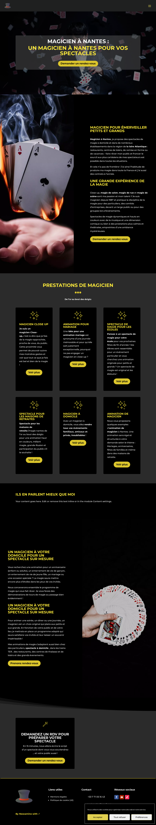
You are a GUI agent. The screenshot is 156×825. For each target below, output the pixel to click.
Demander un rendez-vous (78, 63)
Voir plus (34, 372)
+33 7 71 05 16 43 (96, 797)
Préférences (142, 817)
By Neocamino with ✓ (28, 814)
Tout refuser (120, 817)
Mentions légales (58, 797)
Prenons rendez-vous (24, 663)
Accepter (97, 817)
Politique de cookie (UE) (61, 800)
